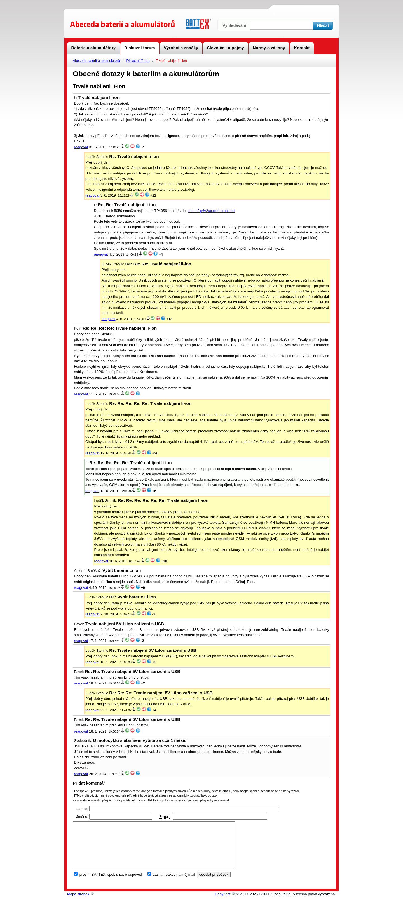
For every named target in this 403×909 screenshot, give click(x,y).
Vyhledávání (234, 25)
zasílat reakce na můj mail (174, 884)
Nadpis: (82, 809)
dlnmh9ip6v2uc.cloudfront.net (211, 211)
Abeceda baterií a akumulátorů (96, 61)
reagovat (81, 147)
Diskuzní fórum (137, 61)
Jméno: (82, 816)
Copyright (223, 903)
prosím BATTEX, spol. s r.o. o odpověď (110, 884)
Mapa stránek (78, 903)
